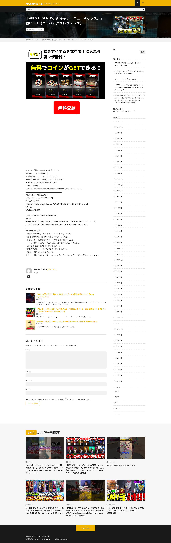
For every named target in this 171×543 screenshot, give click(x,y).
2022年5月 (118, 355)
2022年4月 (118, 361)
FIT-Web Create (45, 538)
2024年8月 (118, 201)
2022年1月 (118, 378)
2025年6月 (118, 150)
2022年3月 (118, 366)
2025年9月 (118, 133)
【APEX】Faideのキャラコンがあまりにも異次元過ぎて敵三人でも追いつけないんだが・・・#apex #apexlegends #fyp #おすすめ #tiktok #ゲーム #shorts (45, 466)
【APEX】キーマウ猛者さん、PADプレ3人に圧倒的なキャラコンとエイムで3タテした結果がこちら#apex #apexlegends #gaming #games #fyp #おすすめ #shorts (85, 510)
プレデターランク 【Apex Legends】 (127, 80)
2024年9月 (118, 196)
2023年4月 (118, 292)
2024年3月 (118, 230)
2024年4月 (118, 224)
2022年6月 (118, 349)
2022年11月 (119, 321)
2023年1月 (118, 309)
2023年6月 (118, 281)
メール (29, 382)
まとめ (117, 388)
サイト (28, 391)
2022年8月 (118, 338)
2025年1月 (118, 173)
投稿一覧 (51, 271)
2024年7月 (118, 207)
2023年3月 (118, 298)
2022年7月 (118, 344)
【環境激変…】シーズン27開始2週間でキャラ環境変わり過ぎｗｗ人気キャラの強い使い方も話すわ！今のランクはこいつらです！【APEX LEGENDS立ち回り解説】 (85, 466)
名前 (28, 373)
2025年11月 (119, 122)
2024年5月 (118, 219)
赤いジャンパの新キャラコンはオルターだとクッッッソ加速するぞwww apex (66, 323)
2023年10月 (119, 258)
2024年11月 (119, 184)
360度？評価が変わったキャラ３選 (123, 461)
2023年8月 (118, 270)
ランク (117, 410)
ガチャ (117, 399)
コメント (29, 351)
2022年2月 (118, 372)
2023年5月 (118, 287)
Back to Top (85, 528)
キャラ (40, 31)
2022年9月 (118, 332)
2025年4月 (118, 162)
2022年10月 (119, 327)
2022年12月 (119, 315)
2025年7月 (118, 145)
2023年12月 (119, 247)
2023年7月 (118, 275)
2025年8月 (118, 139)
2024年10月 (119, 190)
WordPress (64, 538)
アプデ (117, 393)
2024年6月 (118, 213)
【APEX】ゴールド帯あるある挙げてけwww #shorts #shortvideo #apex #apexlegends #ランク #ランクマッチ (130, 88)
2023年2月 (118, 304)
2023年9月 (118, 264)
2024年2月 (118, 236)
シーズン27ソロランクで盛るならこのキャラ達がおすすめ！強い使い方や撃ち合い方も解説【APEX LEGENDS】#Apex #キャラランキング (45, 510)
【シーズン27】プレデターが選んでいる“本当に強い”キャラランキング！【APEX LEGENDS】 (124, 509)
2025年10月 (119, 128)
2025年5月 (118, 156)
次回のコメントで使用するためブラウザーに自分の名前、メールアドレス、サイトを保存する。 (58, 401)
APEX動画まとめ (44, 535)
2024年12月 (119, 179)
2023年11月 (119, 253)
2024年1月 (118, 241)
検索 (114, 51)
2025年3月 (118, 167)
